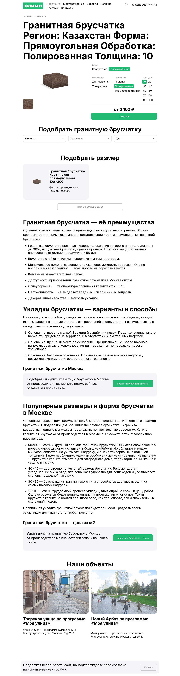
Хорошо (148, 667)
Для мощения (100, 81)
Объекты (92, 3)
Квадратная (99, 69)
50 (144, 90)
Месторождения (73, 3)
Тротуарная (99, 86)
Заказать (124, 116)
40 (150, 86)
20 (149, 81)
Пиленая (120, 81)
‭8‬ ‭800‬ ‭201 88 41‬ (144, 5)
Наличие (105, 3)
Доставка (52, 7)
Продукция (53, 3)
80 (150, 95)
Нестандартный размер (90, 207)
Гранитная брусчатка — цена (133, 538)
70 (144, 95)
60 (150, 90)
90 (144, 99)
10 (144, 81)
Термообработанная (127, 90)
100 (151, 99)
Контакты (67, 7)
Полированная (124, 86)
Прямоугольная (119, 69)
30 (144, 86)
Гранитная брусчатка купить (133, 383)
